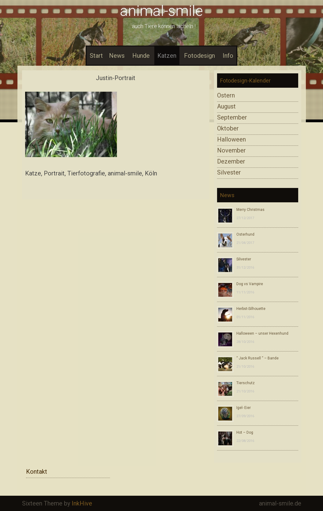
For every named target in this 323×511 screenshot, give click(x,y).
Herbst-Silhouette (250, 309)
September (232, 117)
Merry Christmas (250, 210)
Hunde (141, 55)
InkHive (82, 503)
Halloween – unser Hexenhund (262, 333)
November (231, 150)
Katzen (166, 55)
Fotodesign (199, 55)
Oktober (228, 128)
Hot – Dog (244, 432)
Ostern (226, 95)
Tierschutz (245, 383)
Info (228, 55)
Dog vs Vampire (249, 284)
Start (96, 55)
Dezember (231, 161)
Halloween (231, 139)
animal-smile (161, 11)
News (117, 55)
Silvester (229, 172)
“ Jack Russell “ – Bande (257, 358)
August (226, 106)
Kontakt (36, 471)
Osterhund (245, 234)
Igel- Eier (243, 408)
